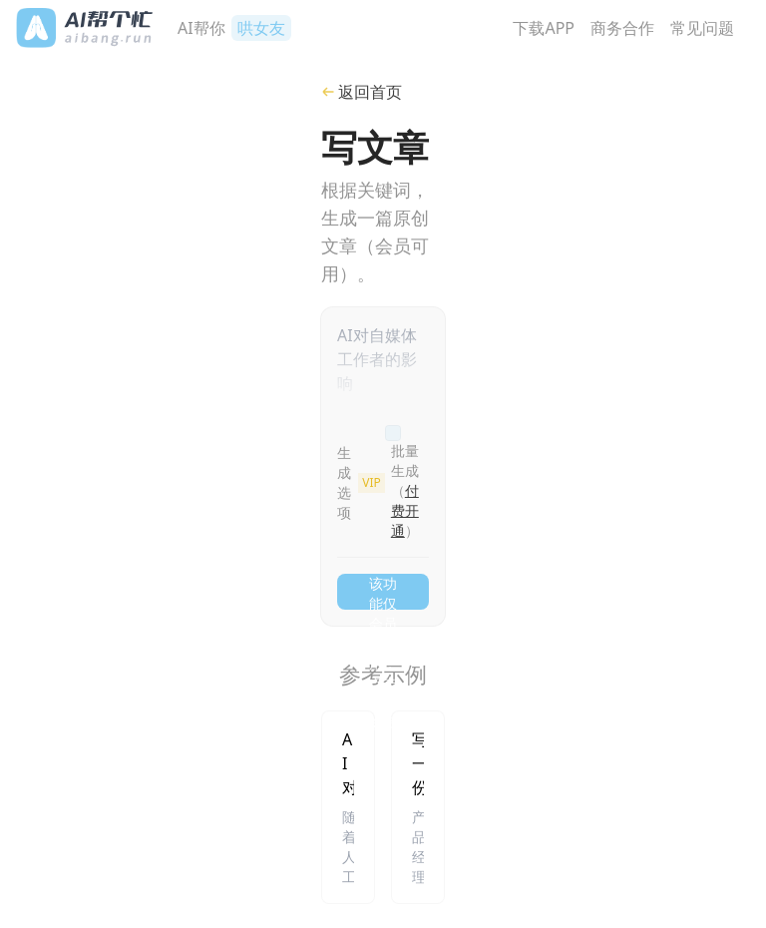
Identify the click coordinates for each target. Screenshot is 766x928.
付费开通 (405, 510)
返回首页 (361, 92)
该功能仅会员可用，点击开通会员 (383, 592)
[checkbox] (393, 433)
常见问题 (702, 28)
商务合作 (622, 28)
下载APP (543, 28)
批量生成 (405, 490)
